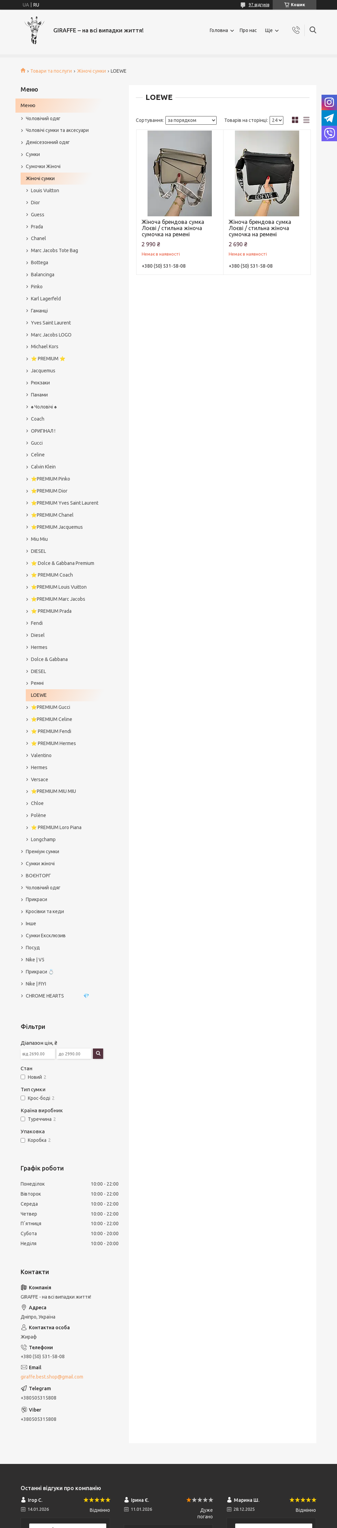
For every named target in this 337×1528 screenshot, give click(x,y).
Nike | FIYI (36, 984)
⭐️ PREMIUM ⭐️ (48, 358)
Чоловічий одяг (43, 118)
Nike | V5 (35, 959)
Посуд (33, 947)
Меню (28, 105)
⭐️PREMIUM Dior (49, 491)
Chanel (38, 238)
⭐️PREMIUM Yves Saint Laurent (64, 503)
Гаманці (39, 310)
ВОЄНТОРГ (38, 875)
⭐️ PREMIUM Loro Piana (56, 827)
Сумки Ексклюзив (46, 935)
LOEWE (39, 695)
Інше (31, 923)
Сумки (33, 154)
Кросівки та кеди (45, 911)
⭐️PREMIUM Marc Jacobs (58, 599)
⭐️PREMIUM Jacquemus (57, 527)
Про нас (248, 30)
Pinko (37, 286)
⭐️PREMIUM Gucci (50, 707)
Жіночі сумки (91, 71)
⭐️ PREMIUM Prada (51, 611)
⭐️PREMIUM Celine (51, 719)
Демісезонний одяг (48, 142)
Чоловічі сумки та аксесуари (57, 130)
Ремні (37, 683)
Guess (37, 214)
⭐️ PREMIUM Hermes (53, 743)
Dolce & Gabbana (49, 659)
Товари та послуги (51, 71)
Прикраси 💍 (40, 971)
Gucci (37, 443)
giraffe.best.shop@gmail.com (52, 1377)
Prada (37, 226)
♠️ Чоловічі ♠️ (44, 407)
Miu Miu (39, 539)
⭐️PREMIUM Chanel (52, 515)
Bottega (39, 262)
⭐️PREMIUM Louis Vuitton (59, 587)
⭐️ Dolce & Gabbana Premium (62, 563)
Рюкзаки (40, 382)
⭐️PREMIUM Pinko (50, 479)
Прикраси (36, 899)
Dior (35, 202)
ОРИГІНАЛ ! (43, 431)
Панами (39, 395)
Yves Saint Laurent (51, 323)
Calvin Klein (43, 466)
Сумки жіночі (40, 863)
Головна (219, 30)
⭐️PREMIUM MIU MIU (53, 791)
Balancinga (42, 274)
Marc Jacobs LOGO (51, 335)
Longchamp (43, 839)
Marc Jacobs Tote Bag (54, 250)
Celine (38, 454)
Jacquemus (43, 370)
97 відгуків (259, 4)
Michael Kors (44, 346)
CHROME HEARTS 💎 (57, 996)
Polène (38, 815)
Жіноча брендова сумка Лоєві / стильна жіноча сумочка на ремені (173, 228)
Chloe (37, 803)
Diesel (38, 635)
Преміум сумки (42, 851)
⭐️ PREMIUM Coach (52, 575)
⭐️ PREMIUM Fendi (51, 731)
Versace (39, 779)
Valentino (41, 755)
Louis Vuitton (45, 190)
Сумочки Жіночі (43, 166)
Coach (37, 419)
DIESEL (38, 551)
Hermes (39, 647)
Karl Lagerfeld (46, 298)
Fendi (37, 623)
